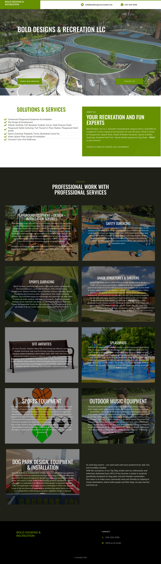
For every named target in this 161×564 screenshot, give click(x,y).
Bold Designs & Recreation (14, 3)
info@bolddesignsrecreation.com (98, 5)
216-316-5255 (130, 5)
